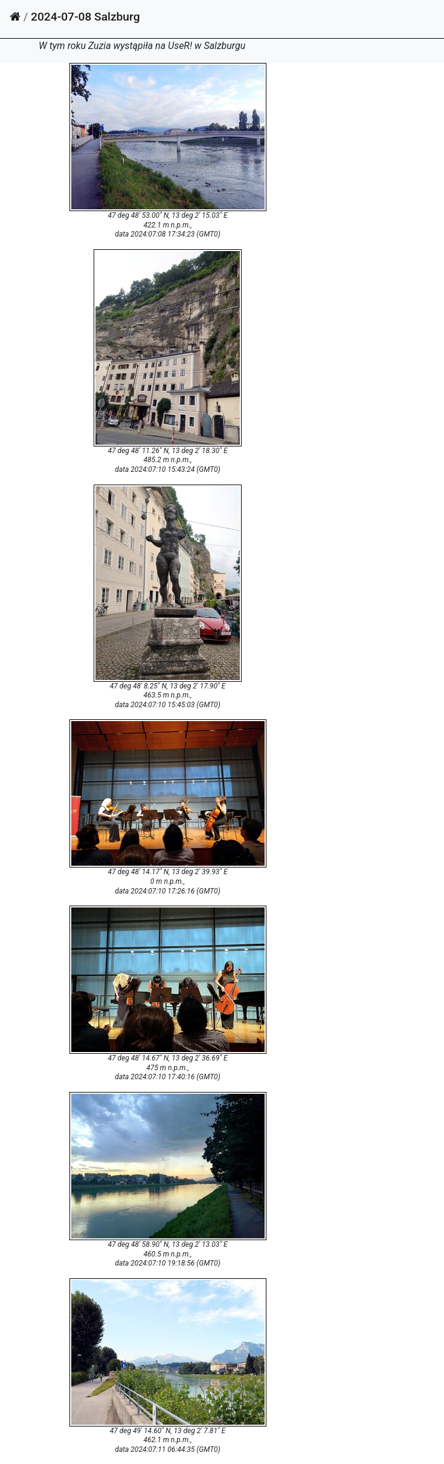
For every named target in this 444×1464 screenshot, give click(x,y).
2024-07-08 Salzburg (85, 17)
